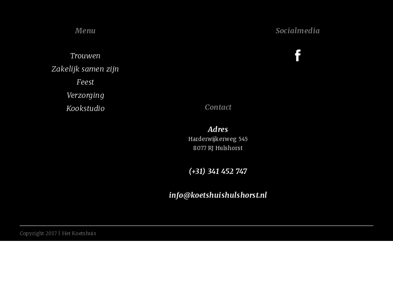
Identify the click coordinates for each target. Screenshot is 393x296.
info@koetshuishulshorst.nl (218, 195)
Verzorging (86, 95)
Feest (85, 82)
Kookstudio (85, 108)
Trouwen (85, 55)
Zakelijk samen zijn (85, 69)
